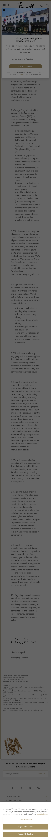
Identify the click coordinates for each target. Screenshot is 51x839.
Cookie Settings (25, 819)
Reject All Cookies (25, 827)
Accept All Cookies (25, 834)
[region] (25, 820)
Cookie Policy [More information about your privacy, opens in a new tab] (42, 814)
